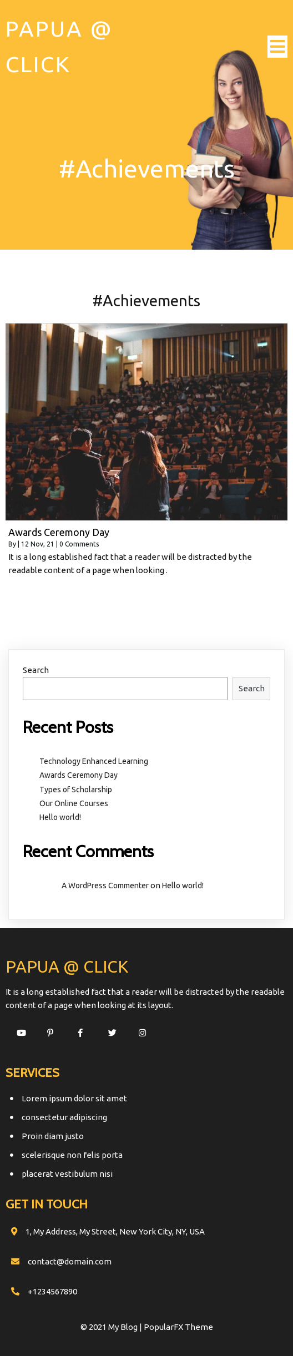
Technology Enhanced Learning (93, 761)
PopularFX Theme (178, 1327)
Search (36, 670)
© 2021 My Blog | (112, 1327)
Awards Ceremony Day (78, 775)
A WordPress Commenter (105, 885)
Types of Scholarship (75, 789)
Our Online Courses (73, 803)
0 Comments (79, 544)
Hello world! (60, 817)
